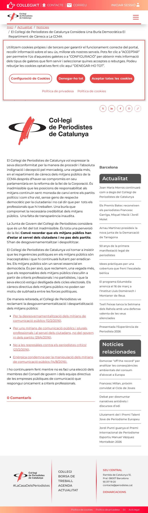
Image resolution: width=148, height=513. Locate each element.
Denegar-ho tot (71, 78)
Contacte (55, 5)
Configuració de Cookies (30, 78)
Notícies (42, 27)
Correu (80, 5)
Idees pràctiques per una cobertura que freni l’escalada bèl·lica (119, 268)
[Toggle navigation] (136, 17)
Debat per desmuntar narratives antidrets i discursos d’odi (114, 401)
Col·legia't (28, 5)
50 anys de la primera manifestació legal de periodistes (114, 250)
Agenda (65, 485)
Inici (10, 27)
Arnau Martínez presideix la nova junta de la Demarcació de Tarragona (119, 232)
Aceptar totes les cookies (112, 78)
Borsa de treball (66, 478)
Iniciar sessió (123, 5)
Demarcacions (114, 492)
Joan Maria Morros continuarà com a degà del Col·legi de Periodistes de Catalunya (119, 192)
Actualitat (24, 27)
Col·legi (65, 472)
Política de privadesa (58, 91)
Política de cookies (91, 91)
